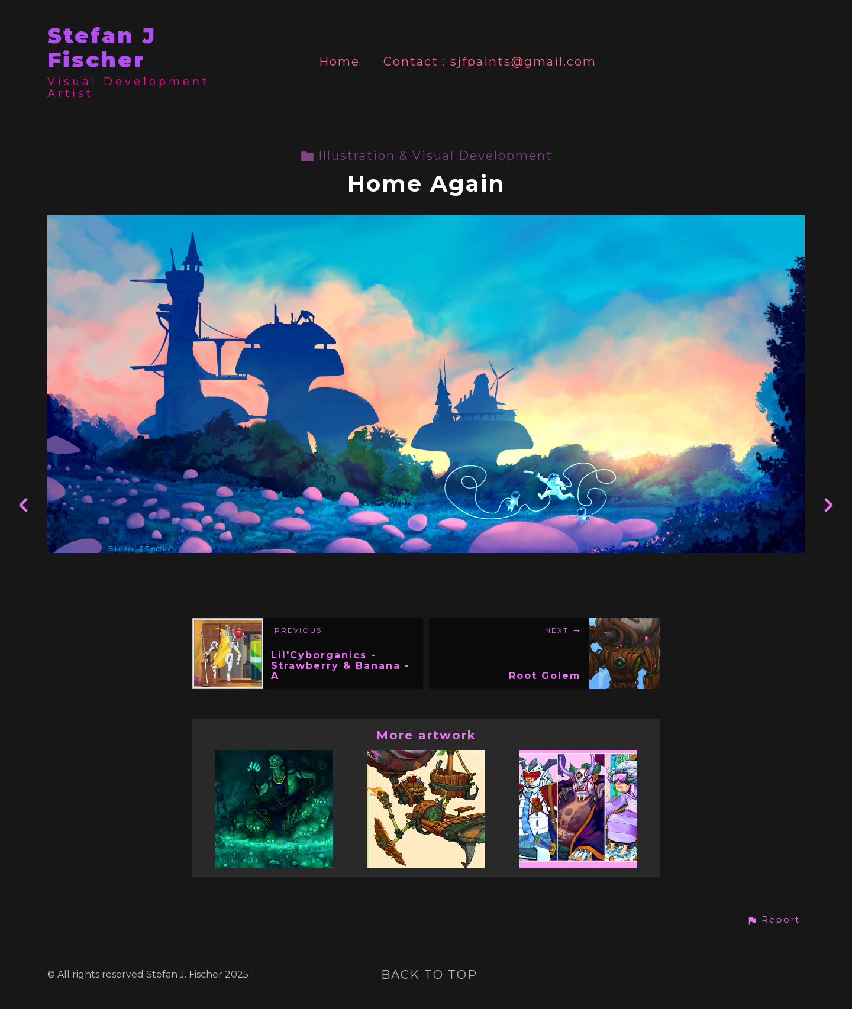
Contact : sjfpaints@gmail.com (489, 62)
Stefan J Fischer (101, 47)
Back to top (429, 975)
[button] (773, 920)
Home (339, 62)
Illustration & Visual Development (426, 155)
